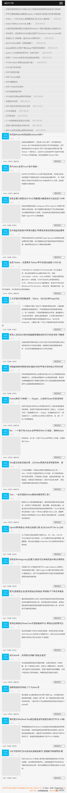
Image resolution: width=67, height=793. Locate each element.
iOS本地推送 (10, 111)
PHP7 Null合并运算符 (13, 87)
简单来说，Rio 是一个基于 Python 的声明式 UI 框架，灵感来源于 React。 (33, 440)
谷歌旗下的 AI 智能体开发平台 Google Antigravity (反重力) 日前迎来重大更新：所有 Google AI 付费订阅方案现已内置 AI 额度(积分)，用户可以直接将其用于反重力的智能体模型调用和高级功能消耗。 (33, 571)
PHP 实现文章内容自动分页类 (17, 106)
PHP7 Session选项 (12, 77)
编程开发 (16, 161)
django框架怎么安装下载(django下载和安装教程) (24, 48)
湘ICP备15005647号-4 (34, 788)
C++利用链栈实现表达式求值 (17, 121)
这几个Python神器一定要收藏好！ (19, 43)
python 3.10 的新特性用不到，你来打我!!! (22, 53)
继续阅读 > (58, 161)
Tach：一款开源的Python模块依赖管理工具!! (30, 494)
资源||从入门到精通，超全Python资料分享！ (23, 38)
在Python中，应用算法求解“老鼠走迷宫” (28, 655)
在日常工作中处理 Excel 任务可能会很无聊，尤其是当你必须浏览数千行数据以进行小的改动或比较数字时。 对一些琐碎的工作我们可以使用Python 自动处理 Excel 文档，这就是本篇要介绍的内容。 (33, 179)
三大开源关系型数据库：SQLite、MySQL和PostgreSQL (35, 298)
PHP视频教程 (21, 788)
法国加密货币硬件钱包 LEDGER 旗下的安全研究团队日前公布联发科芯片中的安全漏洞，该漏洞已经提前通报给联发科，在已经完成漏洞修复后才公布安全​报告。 (33, 345)
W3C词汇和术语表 (12, 67)
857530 (52, 791)
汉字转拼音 (10, 116)
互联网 (9, 225)
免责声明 (5, 788)
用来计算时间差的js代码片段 (17, 125)
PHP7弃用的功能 (11, 72)
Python (5, 161)
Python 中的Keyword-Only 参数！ (18, 24)
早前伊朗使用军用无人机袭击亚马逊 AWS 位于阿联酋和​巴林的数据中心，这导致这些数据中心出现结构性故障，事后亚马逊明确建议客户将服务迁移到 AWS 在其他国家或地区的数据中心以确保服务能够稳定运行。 (33, 379)
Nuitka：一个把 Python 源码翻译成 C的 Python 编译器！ (27, 19)
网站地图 (12, 788)
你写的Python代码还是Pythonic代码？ (27, 134)
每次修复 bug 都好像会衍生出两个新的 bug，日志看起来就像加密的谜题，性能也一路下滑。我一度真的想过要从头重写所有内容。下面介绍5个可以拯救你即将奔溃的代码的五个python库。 (33, 699)
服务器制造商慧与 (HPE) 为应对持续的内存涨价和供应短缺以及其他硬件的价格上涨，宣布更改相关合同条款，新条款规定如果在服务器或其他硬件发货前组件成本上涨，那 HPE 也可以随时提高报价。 (33, 603)
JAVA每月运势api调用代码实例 (17, 96)
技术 (4, 225)
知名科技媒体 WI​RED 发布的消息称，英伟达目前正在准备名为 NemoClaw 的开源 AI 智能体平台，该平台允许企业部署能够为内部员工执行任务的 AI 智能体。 (33, 634)
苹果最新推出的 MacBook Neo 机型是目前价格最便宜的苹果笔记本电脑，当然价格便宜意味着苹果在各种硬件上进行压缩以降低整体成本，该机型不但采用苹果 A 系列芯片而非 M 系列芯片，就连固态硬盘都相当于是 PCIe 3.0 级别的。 (33, 731)
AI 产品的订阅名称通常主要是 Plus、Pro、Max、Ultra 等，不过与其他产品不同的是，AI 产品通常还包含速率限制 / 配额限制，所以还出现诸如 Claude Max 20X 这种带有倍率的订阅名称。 (33, 539)
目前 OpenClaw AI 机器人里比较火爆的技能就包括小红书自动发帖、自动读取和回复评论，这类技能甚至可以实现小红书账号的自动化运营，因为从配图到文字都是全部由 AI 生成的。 (33, 763)
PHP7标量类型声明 (12, 92)
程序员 (10, 161)
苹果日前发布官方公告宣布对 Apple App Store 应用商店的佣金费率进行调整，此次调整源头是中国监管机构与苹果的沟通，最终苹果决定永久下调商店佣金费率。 (33, 241)
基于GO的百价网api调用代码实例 (19, 130)
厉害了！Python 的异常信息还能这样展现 (22, 58)
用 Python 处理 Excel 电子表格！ (24, 166)
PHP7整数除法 (11, 82)
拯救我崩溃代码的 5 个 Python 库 (24, 687)
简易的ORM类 (11, 101)
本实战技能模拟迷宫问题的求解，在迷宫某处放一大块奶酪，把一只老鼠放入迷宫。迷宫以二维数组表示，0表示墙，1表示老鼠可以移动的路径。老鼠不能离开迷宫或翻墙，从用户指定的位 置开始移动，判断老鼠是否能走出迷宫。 (33, 667)
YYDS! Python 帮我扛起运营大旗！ (19, 62)
